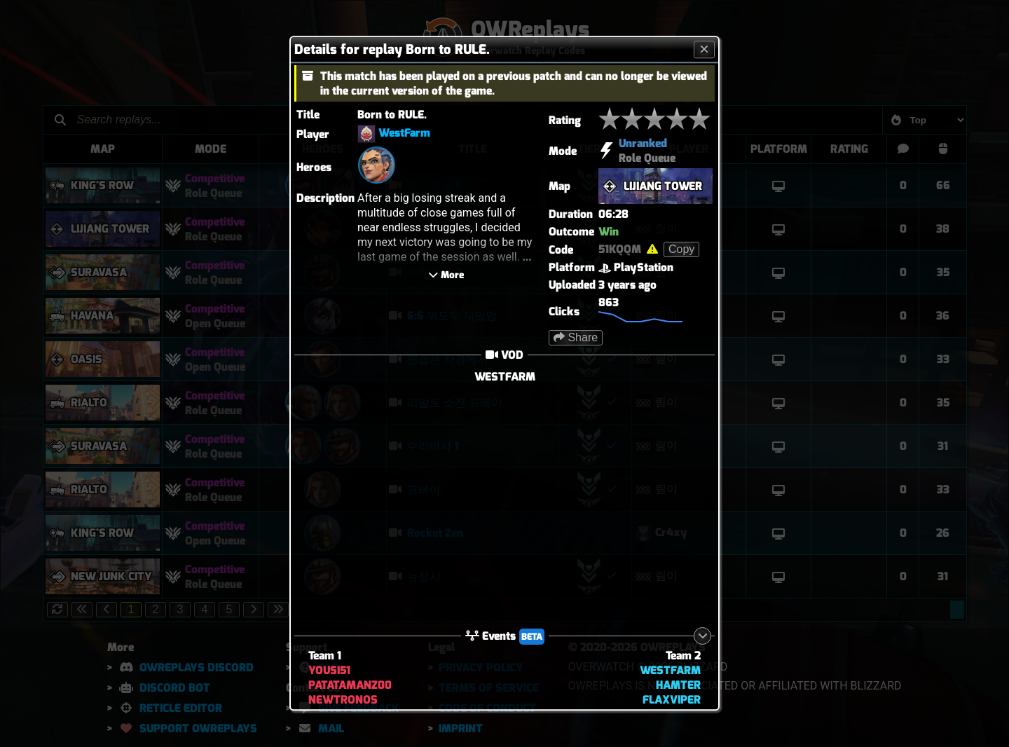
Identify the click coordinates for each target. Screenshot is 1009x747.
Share (576, 337)
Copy (681, 249)
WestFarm (404, 133)
